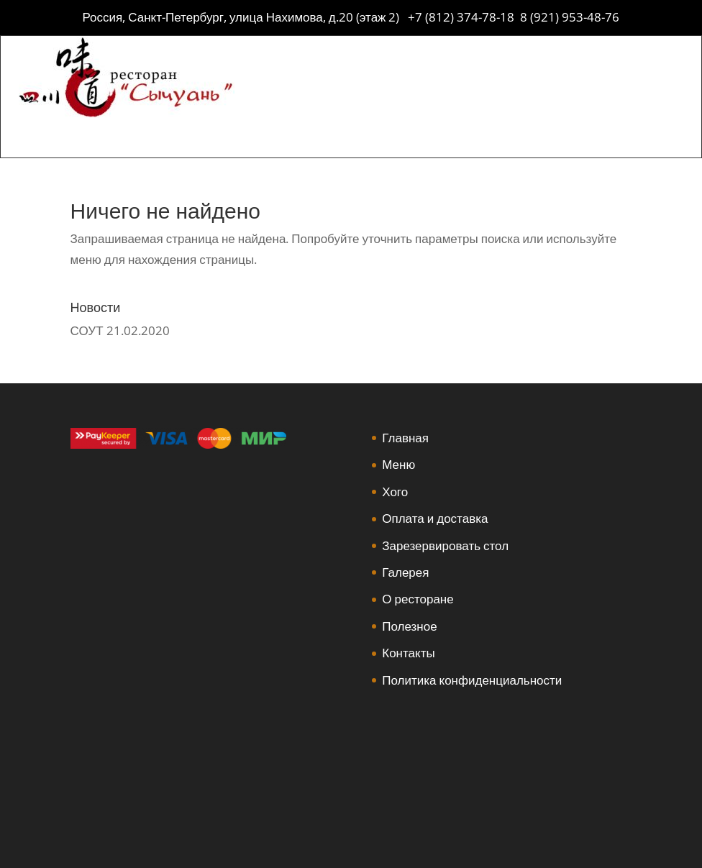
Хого (395, 491)
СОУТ (87, 330)
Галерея (405, 572)
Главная (405, 437)
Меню (398, 464)
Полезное (409, 626)
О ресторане (417, 598)
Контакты (408, 652)
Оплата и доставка (435, 518)
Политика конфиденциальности (472, 680)
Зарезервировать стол (445, 545)
